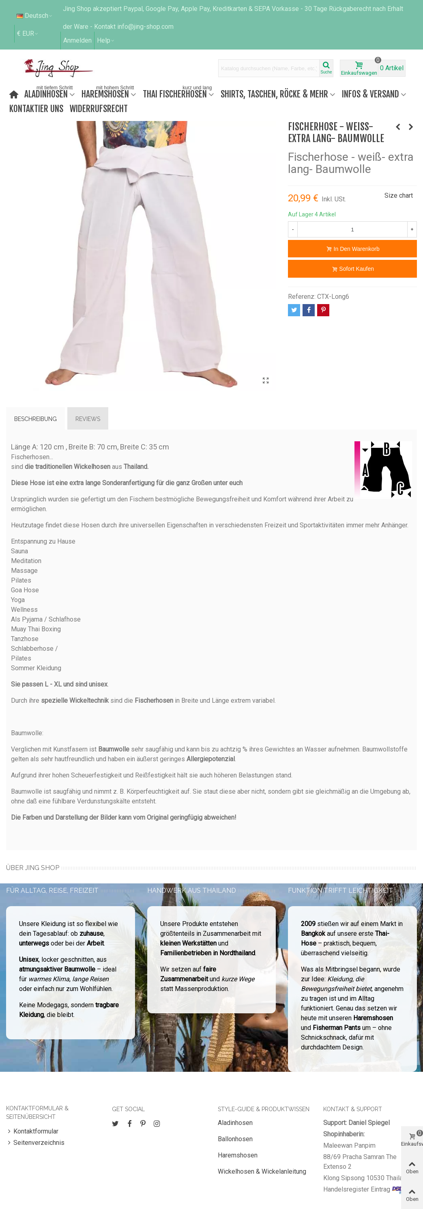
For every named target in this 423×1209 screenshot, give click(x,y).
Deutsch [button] (35, 15)
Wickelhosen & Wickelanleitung (262, 1171)
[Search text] (269, 68)
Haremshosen (108, 93)
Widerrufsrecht (99, 108)
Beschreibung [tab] (35, 419)
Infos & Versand (370, 94)
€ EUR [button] (28, 33)
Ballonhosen (235, 1139)
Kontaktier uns (36, 108)
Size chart (398, 195)
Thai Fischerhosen (178, 93)
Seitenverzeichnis (35, 1143)
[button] (106, 41)
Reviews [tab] (87, 419)
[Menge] (352, 229)
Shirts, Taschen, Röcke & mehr (274, 94)
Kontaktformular (32, 1131)
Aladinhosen (49, 93)
